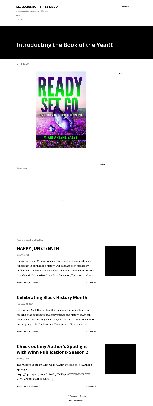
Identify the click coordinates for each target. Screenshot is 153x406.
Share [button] (121, 73)
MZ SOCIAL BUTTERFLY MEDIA (37, 7)
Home (20, 19)
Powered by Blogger (76, 396)
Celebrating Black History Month (52, 297)
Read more (91, 282)
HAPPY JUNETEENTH (38, 248)
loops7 (82, 400)
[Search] (125, 6)
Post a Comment (32, 282)
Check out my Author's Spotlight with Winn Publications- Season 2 (52, 349)
